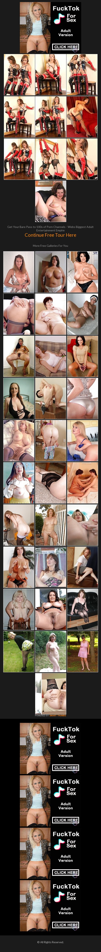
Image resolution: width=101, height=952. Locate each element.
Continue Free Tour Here (50, 235)
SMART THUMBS (57, 715)
